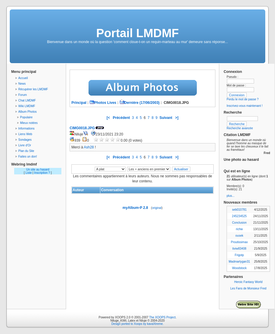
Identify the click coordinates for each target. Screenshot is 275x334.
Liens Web (25, 134)
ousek (239, 235)
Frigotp (239, 255)
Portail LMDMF (137, 33)
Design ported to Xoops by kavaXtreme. (138, 323)
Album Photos (27, 111)
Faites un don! (27, 156)
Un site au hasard (37, 169)
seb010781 (239, 209)
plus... (231, 195)
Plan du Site (26, 151)
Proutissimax (239, 242)
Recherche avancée (240, 128)
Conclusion (239, 222)
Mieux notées (28, 123)
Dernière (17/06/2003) (140, 103)
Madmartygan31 (239, 261)
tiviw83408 (239, 248)
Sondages (25, 139)
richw (239, 229)
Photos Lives (102, 103)
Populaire (26, 117)
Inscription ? (42, 172)
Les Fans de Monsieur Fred (248, 288)
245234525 (239, 216)
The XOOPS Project (162, 317)
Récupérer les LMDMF (33, 89)
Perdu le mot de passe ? (242, 99)
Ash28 (89, 147)
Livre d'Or (24, 145)
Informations (26, 128)
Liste (28, 172)
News (22, 83)
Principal (78, 103)
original (156, 207)
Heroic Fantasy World (248, 282)
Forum (22, 94)
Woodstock (239, 268)
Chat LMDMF (27, 100)
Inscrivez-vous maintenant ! (245, 105)
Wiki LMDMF (26, 106)
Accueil (23, 78)
